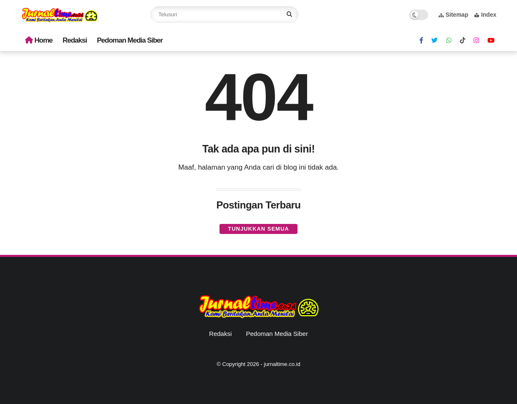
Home (39, 40)
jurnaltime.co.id (282, 364)
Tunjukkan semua (258, 229)
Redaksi (75, 40)
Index (485, 14)
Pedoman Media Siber (130, 40)
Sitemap (453, 14)
